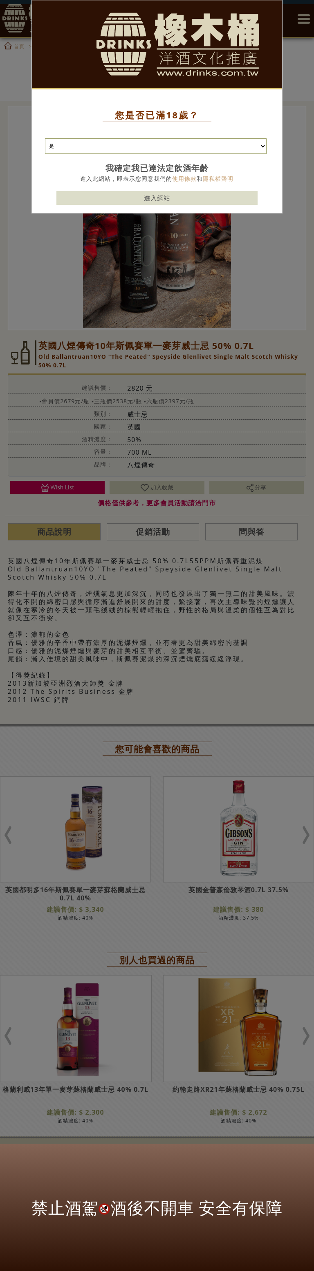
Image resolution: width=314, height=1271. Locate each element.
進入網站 (157, 181)
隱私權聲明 (218, 162)
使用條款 (184, 162)
